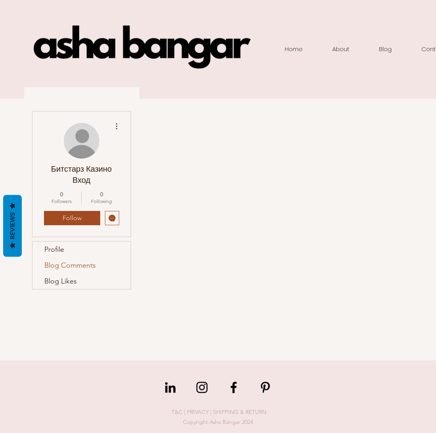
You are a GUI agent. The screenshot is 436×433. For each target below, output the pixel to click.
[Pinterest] (265, 387)
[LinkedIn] (170, 387)
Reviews (12, 226)
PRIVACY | (200, 412)
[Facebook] (233, 387)
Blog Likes (60, 281)
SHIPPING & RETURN (240, 412)
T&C (177, 412)
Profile (54, 249)
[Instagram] (201, 387)
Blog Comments (70, 265)
